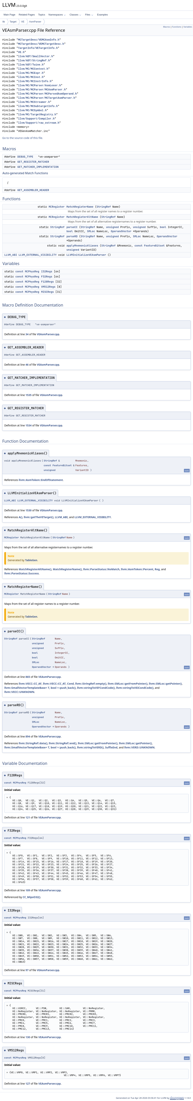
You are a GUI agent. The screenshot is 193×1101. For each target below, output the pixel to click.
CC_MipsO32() (31, 897)
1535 (28, 395)
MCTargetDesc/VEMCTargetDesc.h (41, 44)
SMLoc (91, 231)
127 (27, 1083)
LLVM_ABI (10, 255)
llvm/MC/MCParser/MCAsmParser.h (42, 89)
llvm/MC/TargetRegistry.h (37, 114)
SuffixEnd (111, 747)
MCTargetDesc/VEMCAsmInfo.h (38, 40)
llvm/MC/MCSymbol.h (32, 110)
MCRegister (56, 206)
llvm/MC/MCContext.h (33, 69)
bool (163, 227)
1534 (28, 425)
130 (27, 1037)
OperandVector (121, 231)
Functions (176, 26)
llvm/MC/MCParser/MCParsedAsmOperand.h (47, 94)
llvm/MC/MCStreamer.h (34, 102)
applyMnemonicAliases (82, 245)
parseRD (72, 236)
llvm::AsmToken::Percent (137, 569)
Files (89, 14)
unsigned (112, 227)
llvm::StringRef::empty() (90, 683)
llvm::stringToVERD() (90, 747)
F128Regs (47, 281)
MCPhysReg (32, 271)
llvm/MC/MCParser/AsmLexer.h (39, 85)
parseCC (72, 227)
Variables (187, 26)
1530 (28, 510)
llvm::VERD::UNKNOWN (139, 747)
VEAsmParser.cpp (48, 334)
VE (22, 21)
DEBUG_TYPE (25, 156)
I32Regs (46, 271)
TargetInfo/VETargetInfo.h (38, 48)
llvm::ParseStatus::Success (21, 573)
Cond (70, 683)
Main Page (9, 14)
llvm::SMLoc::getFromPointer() (128, 683)
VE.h (21, 52)
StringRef (103, 206)
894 (27, 736)
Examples (102, 14)
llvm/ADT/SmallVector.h (35, 56)
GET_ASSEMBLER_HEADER (33, 190)
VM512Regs (48, 286)
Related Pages (27, 14)
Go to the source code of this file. (22, 138)
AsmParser (35, 21)
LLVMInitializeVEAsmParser (86, 255)
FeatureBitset (154, 245)
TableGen (31, 560)
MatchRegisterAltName (82, 217)
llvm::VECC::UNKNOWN (19, 692)
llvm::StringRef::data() (33, 743)
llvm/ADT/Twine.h (30, 64)
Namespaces (57, 14)
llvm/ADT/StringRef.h (34, 60)
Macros (166, 26)
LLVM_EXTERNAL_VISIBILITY (38, 255)
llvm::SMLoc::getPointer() (165, 683)
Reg (157, 569)
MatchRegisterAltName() (35, 569)
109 (27, 890)
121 (27, 817)
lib (3, 21)
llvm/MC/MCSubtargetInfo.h (38, 106)
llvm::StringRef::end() (63, 743)
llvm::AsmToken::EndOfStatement (41, 480)
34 (26, 334)
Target (13, 21)
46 (26, 364)
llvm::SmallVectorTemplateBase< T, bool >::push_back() (40, 688)
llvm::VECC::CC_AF (30, 683)
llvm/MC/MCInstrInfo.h (34, 81)
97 (26, 970)
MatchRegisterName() (67, 569)
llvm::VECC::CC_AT (54, 683)
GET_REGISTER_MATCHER (33, 161)
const (138, 245)
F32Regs (46, 276)
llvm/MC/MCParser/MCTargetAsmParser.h (46, 98)
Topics (41, 14)
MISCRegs (47, 292)
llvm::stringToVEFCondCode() (96, 688)
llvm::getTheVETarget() (39, 517)
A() (20, 517)
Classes (75, 14)
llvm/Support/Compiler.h (36, 118)
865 (27, 677)
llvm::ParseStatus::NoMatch (101, 569)
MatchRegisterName (80, 206)
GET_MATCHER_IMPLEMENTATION (37, 167)
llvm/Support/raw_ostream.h (38, 123)
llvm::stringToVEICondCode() (134, 688)
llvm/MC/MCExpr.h (30, 73)
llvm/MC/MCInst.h (30, 77)
